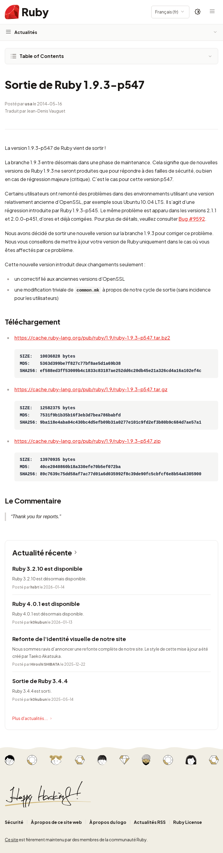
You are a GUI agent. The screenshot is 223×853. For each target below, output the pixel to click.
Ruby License (187, 822)
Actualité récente (45, 552)
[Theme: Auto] (198, 12)
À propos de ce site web (56, 822)
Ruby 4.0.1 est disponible (46, 603)
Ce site (11, 839)
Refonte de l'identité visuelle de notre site (69, 638)
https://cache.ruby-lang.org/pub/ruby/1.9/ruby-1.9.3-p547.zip (87, 441)
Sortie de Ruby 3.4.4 (40, 680)
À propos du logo (107, 822)
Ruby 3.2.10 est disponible (47, 568)
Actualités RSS (150, 822)
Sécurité (14, 822)
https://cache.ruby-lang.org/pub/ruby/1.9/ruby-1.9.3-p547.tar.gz (90, 389)
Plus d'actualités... (32, 718)
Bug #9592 (192, 219)
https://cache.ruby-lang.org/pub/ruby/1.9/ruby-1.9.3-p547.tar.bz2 (92, 337)
